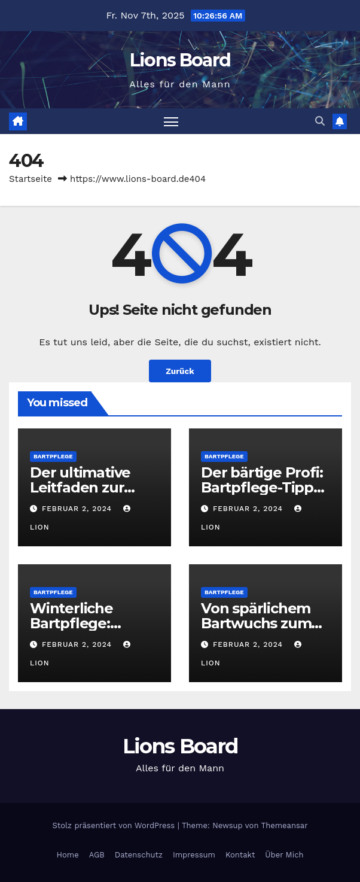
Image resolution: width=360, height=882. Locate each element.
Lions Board (180, 60)
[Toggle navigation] (171, 121)
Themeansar (284, 825)
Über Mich (284, 854)
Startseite (30, 179)
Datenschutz (139, 854)
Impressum (194, 854)
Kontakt (240, 854)
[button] (320, 121)
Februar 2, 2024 (78, 508)
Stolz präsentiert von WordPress (114, 825)
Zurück (180, 371)
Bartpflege (53, 456)
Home (68, 854)
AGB (97, 854)
